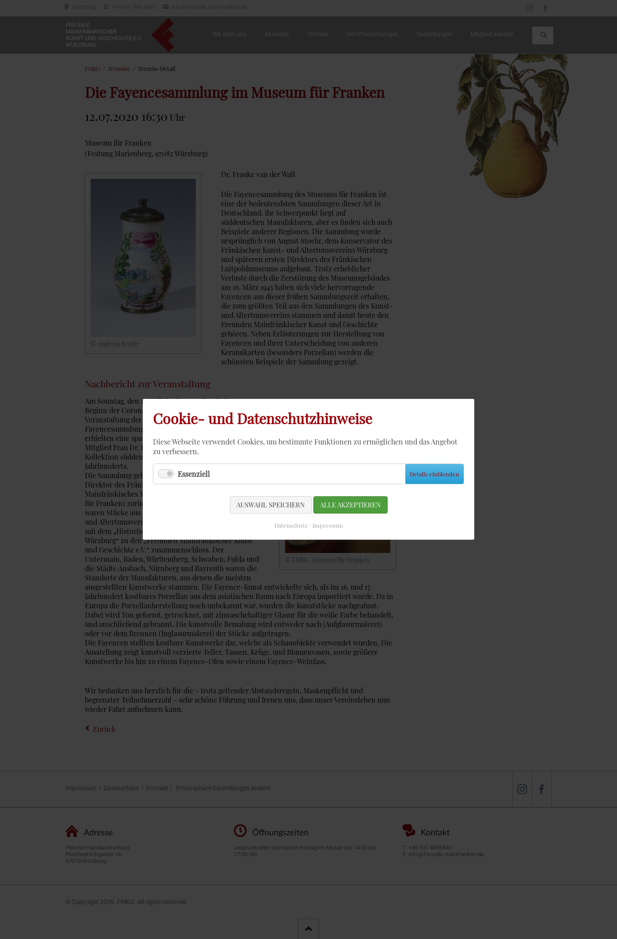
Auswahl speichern (276, 499)
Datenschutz (293, 517)
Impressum (325, 517)
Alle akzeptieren (344, 499)
